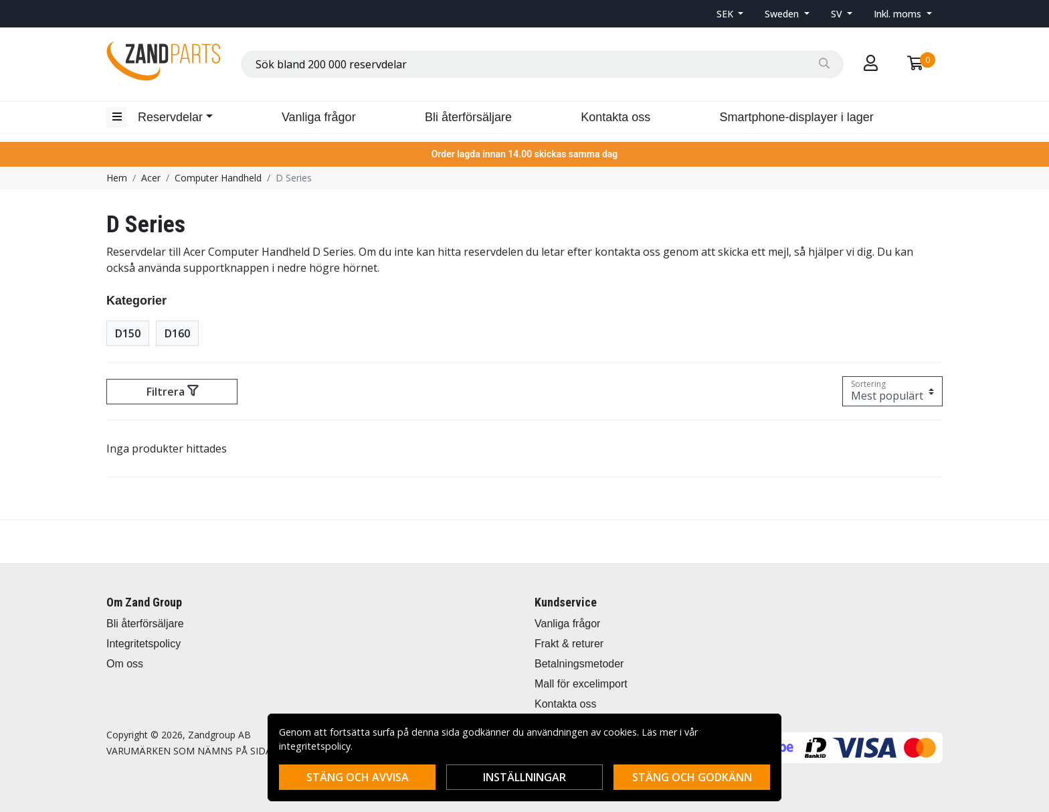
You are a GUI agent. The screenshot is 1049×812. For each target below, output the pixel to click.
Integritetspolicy (143, 643)
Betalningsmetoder (579, 663)
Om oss (124, 663)
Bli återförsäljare (468, 117)
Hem (116, 177)
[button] (730, 14)
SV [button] (838, 13)
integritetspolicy (315, 746)
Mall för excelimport (581, 683)
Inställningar (524, 777)
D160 (177, 333)
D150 (127, 333)
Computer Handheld (218, 177)
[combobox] (542, 64)
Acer (151, 177)
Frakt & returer (569, 643)
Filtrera (172, 391)
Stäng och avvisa (357, 777)
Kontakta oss (615, 117)
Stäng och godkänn (692, 777)
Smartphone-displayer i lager (797, 117)
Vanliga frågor (319, 117)
